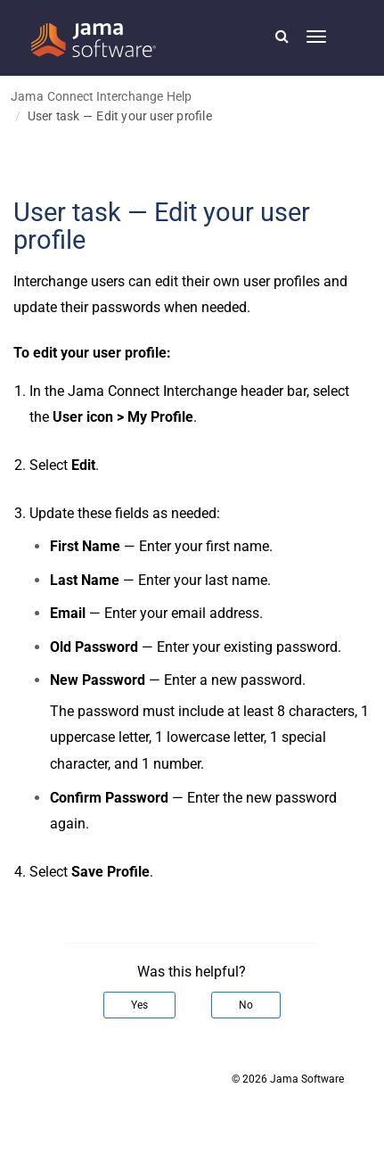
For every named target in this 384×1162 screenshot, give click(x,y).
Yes (139, 1005)
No (246, 1005)
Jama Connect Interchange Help (101, 95)
